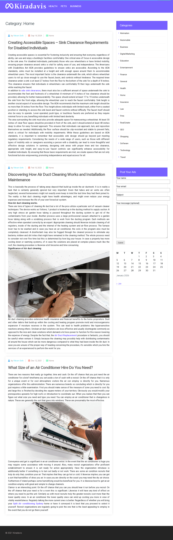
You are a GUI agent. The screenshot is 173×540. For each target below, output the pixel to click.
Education (124, 61)
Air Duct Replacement (65, 335)
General (123, 81)
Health (53, 6)
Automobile (125, 40)
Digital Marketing (127, 54)
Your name (143, 180)
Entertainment (126, 68)
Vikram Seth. (18, 35)
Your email (143, 188)
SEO (122, 130)
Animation (124, 33)
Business (75, 6)
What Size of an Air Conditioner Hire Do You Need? (50, 367)
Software (124, 143)
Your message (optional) (141, 220)
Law (122, 109)
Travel (123, 157)
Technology (125, 150)
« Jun (118, 283)
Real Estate (125, 123)
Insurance (124, 102)
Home (122, 95)
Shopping (124, 136)
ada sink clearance (31, 90)
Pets (64, 6)
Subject (143, 197)
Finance (123, 74)
